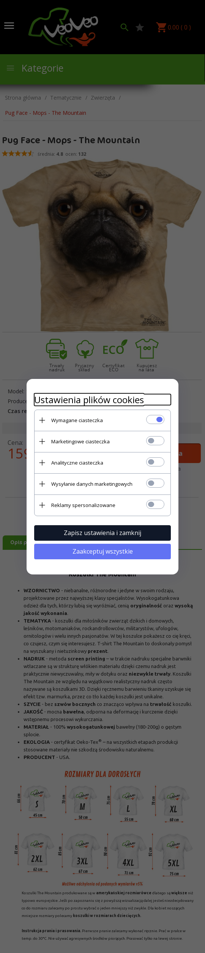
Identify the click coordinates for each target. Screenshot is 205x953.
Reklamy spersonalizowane (83, 505)
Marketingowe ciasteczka (80, 441)
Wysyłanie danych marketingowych (91, 483)
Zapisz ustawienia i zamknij (102, 533)
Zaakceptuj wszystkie (103, 551)
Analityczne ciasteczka (77, 462)
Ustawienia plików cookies (89, 399)
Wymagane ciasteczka (77, 420)
